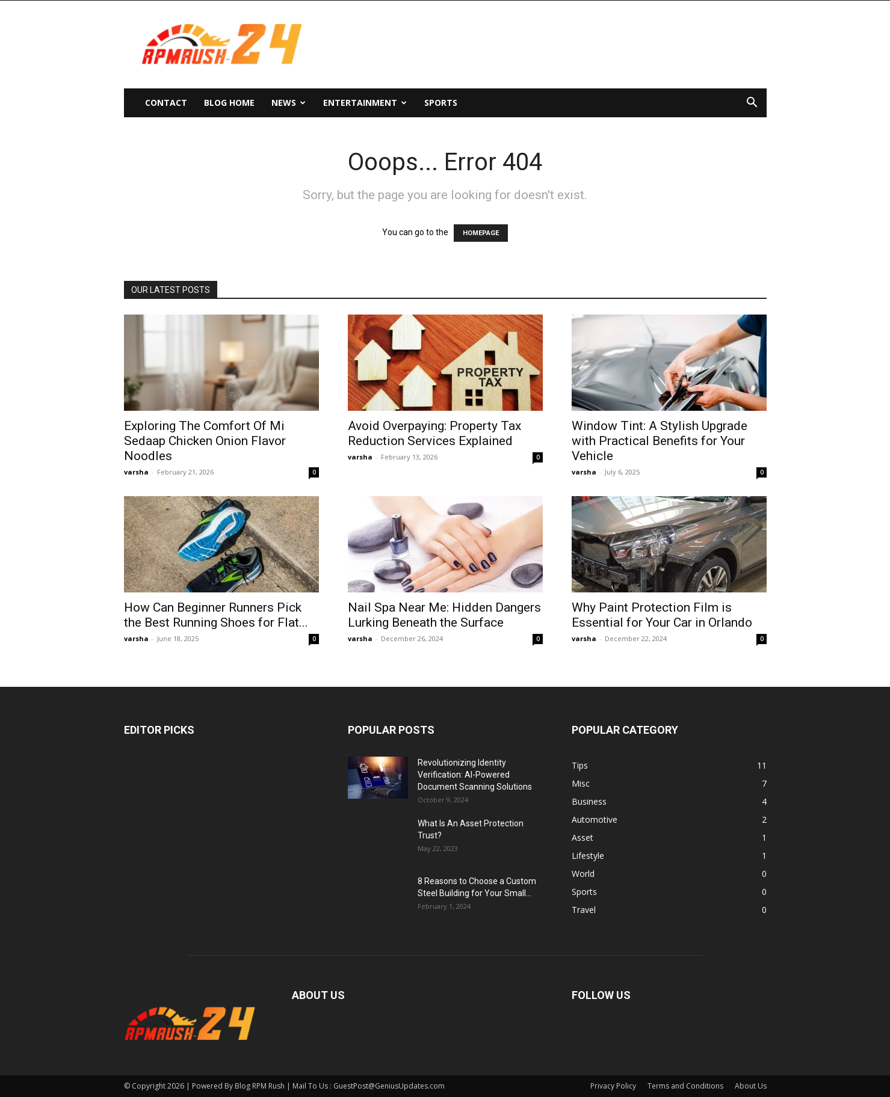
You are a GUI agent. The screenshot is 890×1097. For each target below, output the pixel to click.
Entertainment (365, 102)
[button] (752, 103)
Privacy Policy (613, 1086)
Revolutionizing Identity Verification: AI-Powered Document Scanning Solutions (475, 774)
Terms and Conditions (685, 1086)
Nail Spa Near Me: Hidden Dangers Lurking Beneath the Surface (444, 615)
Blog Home (229, 102)
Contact (166, 102)
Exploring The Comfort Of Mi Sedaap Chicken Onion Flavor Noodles (205, 441)
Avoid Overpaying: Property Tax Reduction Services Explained (434, 433)
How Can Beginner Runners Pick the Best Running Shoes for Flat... (216, 615)
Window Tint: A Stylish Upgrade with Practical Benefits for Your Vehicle (659, 441)
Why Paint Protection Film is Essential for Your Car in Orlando (662, 615)
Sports (440, 102)
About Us (751, 1086)
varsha (136, 471)
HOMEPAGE (481, 233)
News (288, 102)
